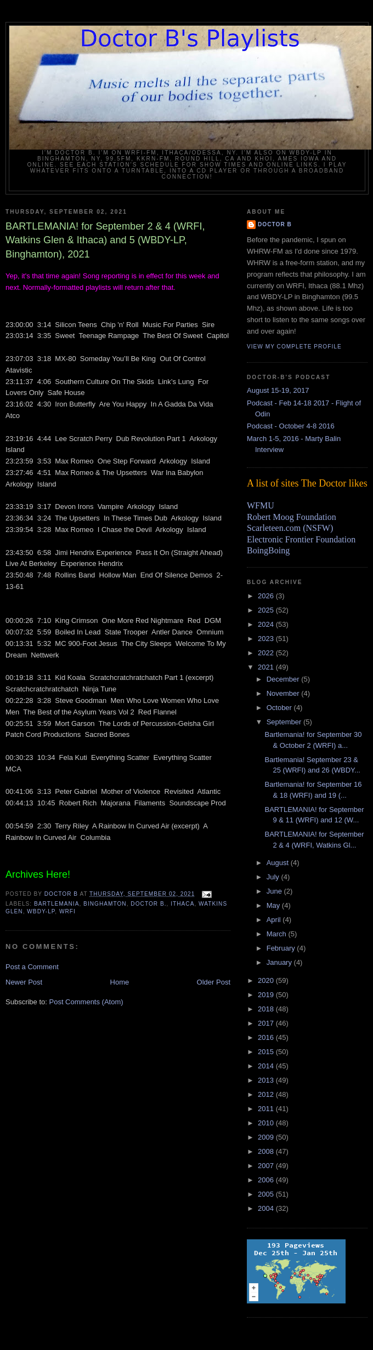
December (284, 679)
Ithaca (182, 904)
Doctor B (275, 224)
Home (119, 982)
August (279, 863)
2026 (267, 596)
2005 (267, 1194)
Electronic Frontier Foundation (301, 539)
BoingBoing (268, 550)
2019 (267, 995)
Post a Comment (32, 967)
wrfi (67, 911)
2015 (267, 1052)
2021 (267, 667)
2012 (267, 1094)
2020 (267, 980)
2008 (267, 1151)
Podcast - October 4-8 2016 (291, 426)
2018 (267, 1009)
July (274, 877)
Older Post (213, 982)
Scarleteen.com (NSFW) (290, 528)
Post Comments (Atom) (86, 1002)
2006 (267, 1180)
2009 (267, 1137)
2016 (267, 1037)
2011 (267, 1109)
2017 (267, 1023)
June (275, 891)
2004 (267, 1208)
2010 (267, 1123)
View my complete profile (294, 347)
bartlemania (56, 904)
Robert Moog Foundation (291, 517)
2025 (267, 610)
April (275, 920)
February (282, 948)
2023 (267, 638)
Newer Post (23, 982)
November (284, 693)
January (280, 962)
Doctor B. (148, 904)
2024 (267, 624)
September (285, 722)
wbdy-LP (41, 911)
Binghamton (105, 904)
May (274, 905)
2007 (267, 1166)
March (278, 934)
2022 (267, 653)
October (280, 707)
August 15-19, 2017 (278, 390)
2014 (267, 1066)
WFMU (260, 505)
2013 (267, 1080)
